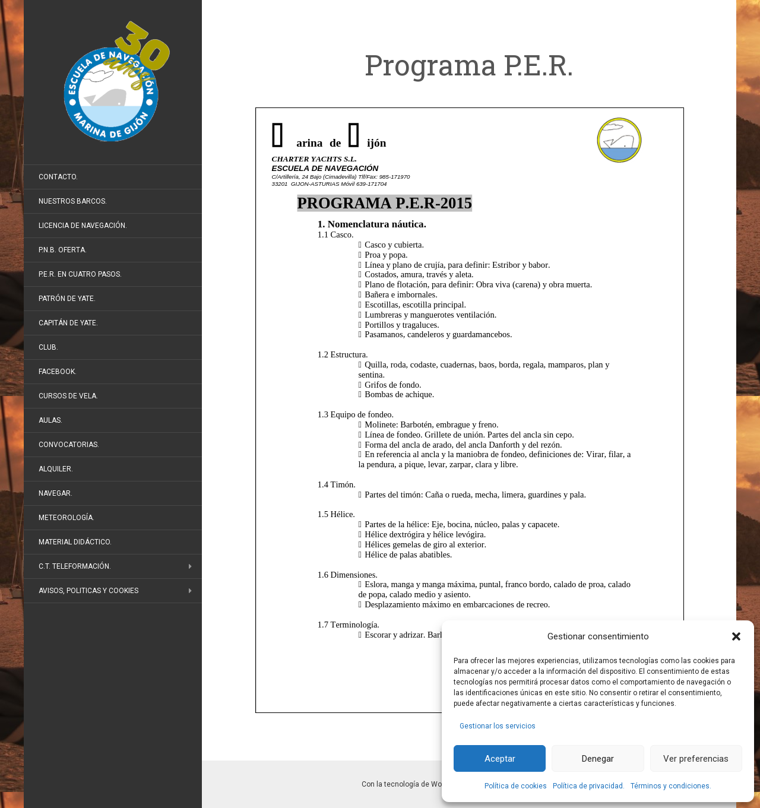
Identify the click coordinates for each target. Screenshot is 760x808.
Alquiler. (56, 469)
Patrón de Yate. (67, 298)
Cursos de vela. (68, 396)
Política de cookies (515, 786)
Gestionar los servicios (498, 726)
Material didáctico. (75, 542)
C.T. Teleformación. (75, 566)
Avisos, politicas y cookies (88, 591)
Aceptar (499, 758)
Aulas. (50, 420)
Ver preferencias (696, 758)
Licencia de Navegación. (83, 225)
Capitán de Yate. (68, 323)
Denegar (598, 758)
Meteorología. (66, 518)
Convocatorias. (69, 445)
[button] (736, 636)
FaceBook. (58, 371)
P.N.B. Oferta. (63, 250)
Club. (48, 347)
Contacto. (58, 177)
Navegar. (55, 493)
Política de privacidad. (589, 786)
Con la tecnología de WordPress (414, 784)
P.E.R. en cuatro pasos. (80, 274)
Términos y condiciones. (671, 786)
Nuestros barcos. (73, 201)
